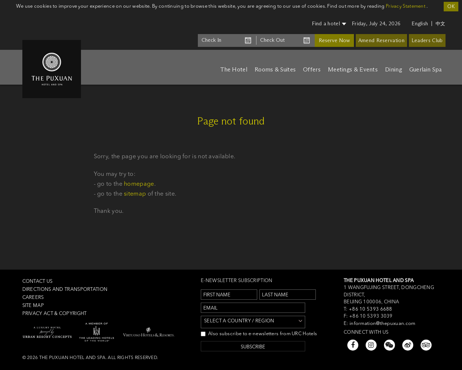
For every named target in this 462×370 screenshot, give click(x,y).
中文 (441, 23)
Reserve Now (334, 40)
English (419, 24)
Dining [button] (393, 69)
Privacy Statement (405, 6)
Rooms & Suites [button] (275, 69)
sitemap (135, 193)
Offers (312, 69)
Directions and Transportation (65, 289)
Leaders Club (427, 40)
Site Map (33, 305)
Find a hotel (329, 24)
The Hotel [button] (233, 69)
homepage (139, 183)
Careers (33, 297)
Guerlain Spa (425, 69)
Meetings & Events (353, 69)
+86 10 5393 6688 (370, 309)
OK (451, 6)
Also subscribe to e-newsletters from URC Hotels (259, 333)
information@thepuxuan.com (382, 323)
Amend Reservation (381, 40)
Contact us (37, 281)
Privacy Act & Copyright (54, 313)
